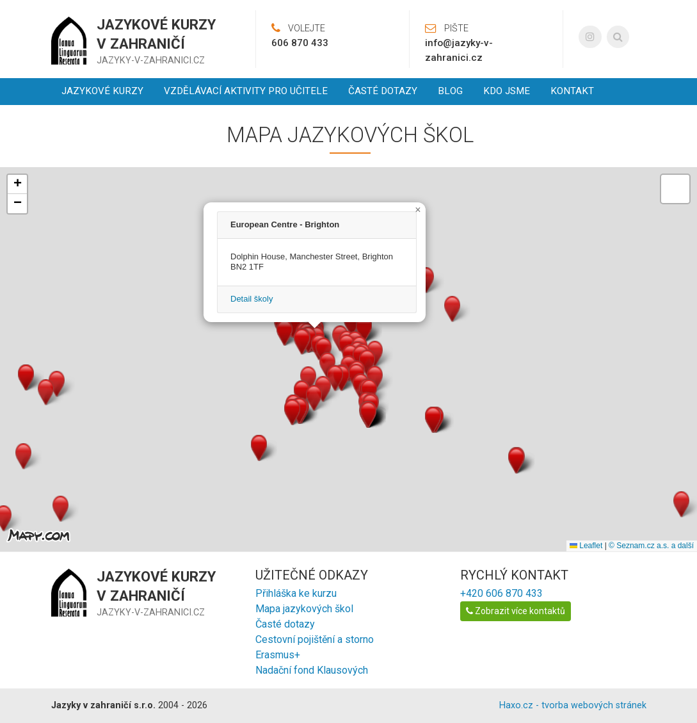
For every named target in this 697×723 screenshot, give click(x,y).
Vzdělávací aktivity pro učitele (246, 91)
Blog (450, 91)
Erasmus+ (277, 655)
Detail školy (251, 299)
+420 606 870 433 (501, 593)
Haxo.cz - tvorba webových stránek (572, 705)
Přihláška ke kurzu (296, 593)
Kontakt (572, 91)
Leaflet (586, 545)
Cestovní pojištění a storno (314, 639)
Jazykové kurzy (102, 91)
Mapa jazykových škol (304, 609)
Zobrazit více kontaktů (515, 611)
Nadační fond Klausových (311, 670)
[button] (302, 342)
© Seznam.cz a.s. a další (651, 545)
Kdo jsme (506, 91)
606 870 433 (299, 43)
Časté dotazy (382, 91)
